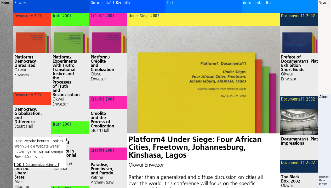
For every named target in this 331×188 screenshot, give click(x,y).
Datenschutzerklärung (41, 165)
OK (19, 165)
